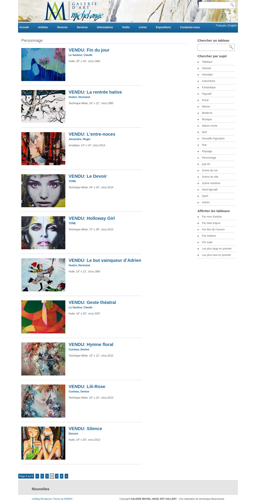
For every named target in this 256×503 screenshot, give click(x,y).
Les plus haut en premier (216, 255)
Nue (204, 144)
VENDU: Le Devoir (88, 176)
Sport (205, 196)
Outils (126, 27)
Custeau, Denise (79, 349)
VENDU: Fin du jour (89, 50)
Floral (205, 100)
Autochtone (208, 81)
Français (221, 25)
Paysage (207, 151)
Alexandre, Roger (79, 139)
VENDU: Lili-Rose (87, 386)
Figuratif (206, 93)
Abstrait (206, 68)
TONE (72, 181)
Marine (206, 106)
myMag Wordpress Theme (46, 498)
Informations (105, 27)
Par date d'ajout (211, 223)
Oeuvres (62, 27)
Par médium (209, 235)
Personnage (209, 157)
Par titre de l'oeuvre (213, 229)
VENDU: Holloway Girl (92, 218)
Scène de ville (210, 176)
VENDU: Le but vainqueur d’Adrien (105, 260)
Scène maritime (211, 183)
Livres (142, 27)
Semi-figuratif (210, 189)
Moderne (207, 113)
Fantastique (209, 87)
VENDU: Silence (85, 429)
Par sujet (207, 242)
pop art (206, 164)
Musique (207, 119)
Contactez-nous (190, 27)
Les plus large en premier (217, 248)
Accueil (24, 27)
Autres (206, 202)
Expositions (163, 27)
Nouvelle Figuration (213, 138)
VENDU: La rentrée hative (95, 92)
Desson (73, 433)
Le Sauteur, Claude (80, 55)
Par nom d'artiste (212, 216)
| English (232, 25)
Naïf (204, 132)
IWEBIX (68, 498)
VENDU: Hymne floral (91, 344)
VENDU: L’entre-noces (92, 134)
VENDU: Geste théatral (92, 302)
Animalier (207, 74)
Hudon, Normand (79, 97)
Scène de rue (210, 170)
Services (82, 27)
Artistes (43, 27)
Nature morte (209, 125)
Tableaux (207, 61)
